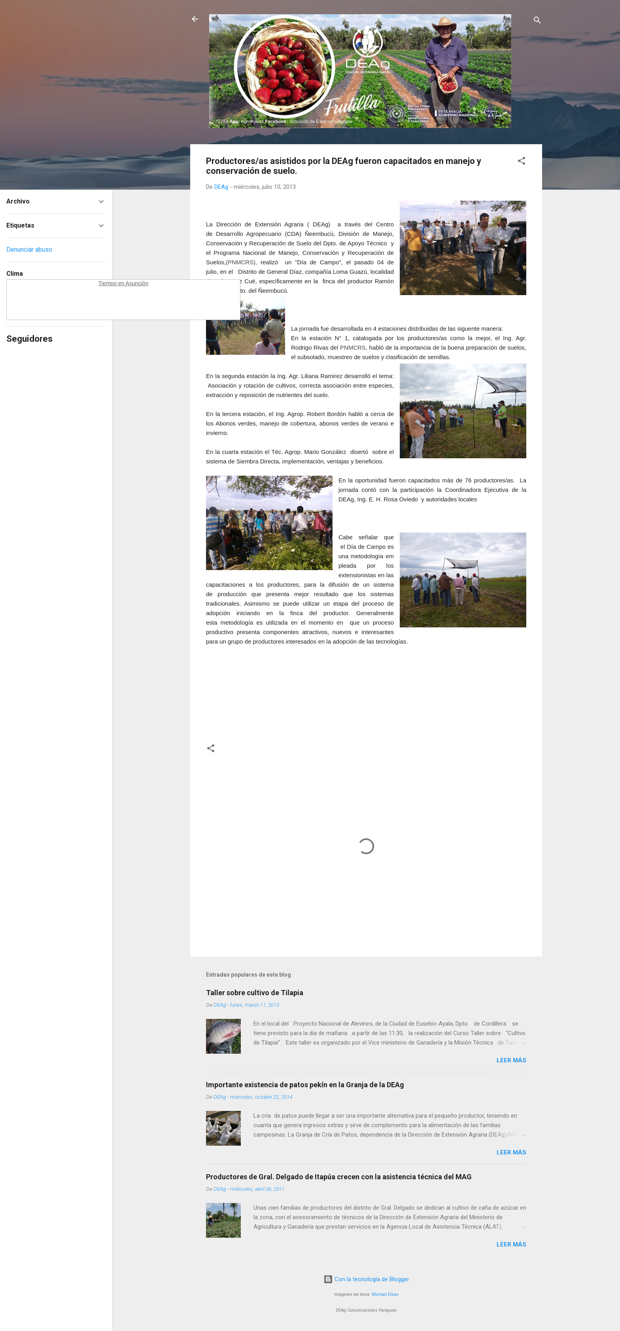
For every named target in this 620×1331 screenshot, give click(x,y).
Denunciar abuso (29, 249)
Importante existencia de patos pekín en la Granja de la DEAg (305, 1085)
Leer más (511, 1060)
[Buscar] (537, 21)
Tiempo (107, 283)
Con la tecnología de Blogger (366, 1279)
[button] (521, 162)
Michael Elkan (385, 1294)
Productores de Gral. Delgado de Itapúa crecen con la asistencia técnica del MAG (339, 1177)
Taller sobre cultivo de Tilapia (254, 992)
